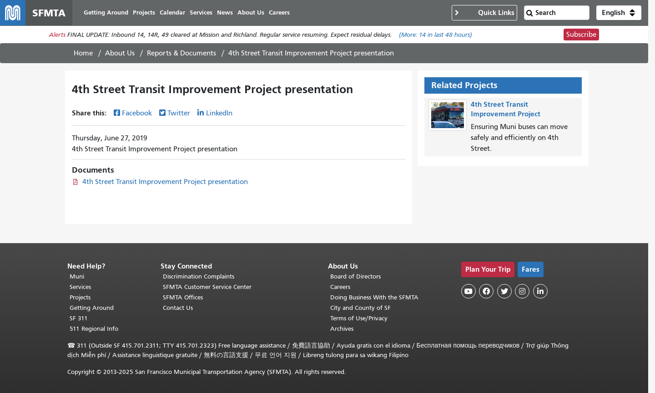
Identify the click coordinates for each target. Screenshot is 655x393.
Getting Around (92, 308)
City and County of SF (360, 308)
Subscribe (581, 34)
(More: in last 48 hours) (435, 35)
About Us (120, 53)
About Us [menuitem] (250, 12)
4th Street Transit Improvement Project (505, 109)
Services (80, 287)
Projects (80, 297)
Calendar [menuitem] (172, 12)
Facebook (137, 113)
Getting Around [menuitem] (106, 12)
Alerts (57, 35)
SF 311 (79, 318)
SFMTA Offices (183, 297)
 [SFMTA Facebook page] (486, 291)
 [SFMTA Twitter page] (504, 291)
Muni (77, 276)
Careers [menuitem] (279, 12)
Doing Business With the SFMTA (374, 297)
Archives (341, 329)
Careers (340, 287)
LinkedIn (219, 113)
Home (83, 53)
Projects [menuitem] (144, 12)
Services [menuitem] (201, 12)
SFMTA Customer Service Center (207, 287)
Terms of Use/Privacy (359, 318)
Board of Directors (355, 276)
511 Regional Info (94, 329)
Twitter (178, 113)
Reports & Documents (181, 53)
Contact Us (178, 308)
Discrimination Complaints (198, 276)
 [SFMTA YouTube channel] (468, 291)
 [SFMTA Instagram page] (522, 291)
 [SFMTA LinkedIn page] (540, 291)
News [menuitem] (225, 12)
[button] (618, 12)
